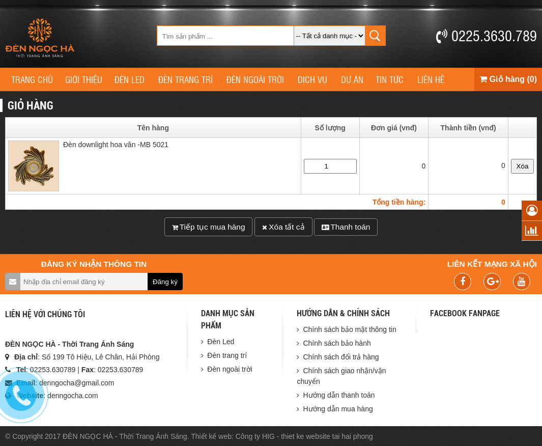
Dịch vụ (312, 79)
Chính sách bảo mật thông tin (349, 329)
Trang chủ (32, 79)
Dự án (352, 79)
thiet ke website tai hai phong (327, 436)
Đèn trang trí (185, 79)
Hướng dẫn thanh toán (339, 395)
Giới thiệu (83, 79)
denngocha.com (72, 396)
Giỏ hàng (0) (508, 79)
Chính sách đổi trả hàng (341, 357)
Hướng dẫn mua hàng (338, 409)
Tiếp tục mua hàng (208, 226)
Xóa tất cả (283, 226)
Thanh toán (346, 226)
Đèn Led (130, 79)
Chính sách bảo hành (336, 343)
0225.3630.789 (486, 35)
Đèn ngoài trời (255, 79)
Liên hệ (430, 79)
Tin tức (390, 79)
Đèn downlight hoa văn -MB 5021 (115, 147)
